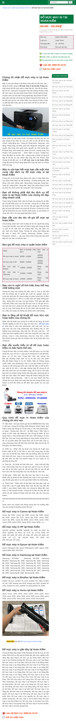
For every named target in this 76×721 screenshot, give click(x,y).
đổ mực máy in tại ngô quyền (62, 199)
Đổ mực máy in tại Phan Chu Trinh (62, 153)
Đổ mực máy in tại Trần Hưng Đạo (60, 169)
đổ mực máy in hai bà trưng (31, 641)
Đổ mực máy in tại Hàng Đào (62, 135)
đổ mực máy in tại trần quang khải (60, 237)
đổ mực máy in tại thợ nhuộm (60, 218)
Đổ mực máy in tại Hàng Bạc (62, 97)
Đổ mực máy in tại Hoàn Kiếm (61, 140)
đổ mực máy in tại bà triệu (61, 181)
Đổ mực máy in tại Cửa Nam (62, 87)
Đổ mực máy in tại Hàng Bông (61, 110)
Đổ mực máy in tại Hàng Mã (62, 125)
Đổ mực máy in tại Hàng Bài (62, 101)
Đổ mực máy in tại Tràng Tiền (61, 163)
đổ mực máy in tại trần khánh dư (60, 231)
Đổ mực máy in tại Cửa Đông (60, 92)
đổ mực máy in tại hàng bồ (61, 188)
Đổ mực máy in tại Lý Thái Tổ (61, 147)
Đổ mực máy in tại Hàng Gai (62, 121)
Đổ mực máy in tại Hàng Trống (61, 130)
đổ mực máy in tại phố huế (61, 207)
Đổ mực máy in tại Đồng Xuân (61, 176)
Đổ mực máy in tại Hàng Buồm (61, 116)
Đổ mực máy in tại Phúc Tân (62, 158)
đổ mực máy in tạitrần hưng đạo (62, 224)
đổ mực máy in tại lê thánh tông (61, 194)
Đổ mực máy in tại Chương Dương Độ (62, 82)
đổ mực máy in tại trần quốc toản (62, 243)
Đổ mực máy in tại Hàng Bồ (62, 105)
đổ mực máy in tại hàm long (62, 184)
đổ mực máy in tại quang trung (61, 212)
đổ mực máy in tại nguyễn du (62, 203)
